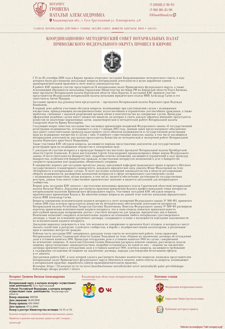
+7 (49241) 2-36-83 (161, 5)
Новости (117, 28)
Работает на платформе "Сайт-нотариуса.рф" (202, 327)
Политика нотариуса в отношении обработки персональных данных (41, 314)
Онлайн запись (101, 28)
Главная (39, 28)
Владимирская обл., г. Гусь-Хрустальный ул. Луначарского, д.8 (95, 20)
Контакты (130, 28)
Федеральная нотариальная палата (179, 287)
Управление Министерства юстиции (180, 299)
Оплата (152, 28)
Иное (141, 28)
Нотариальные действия (61, 28)
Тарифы (85, 28)
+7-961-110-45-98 (160, 10)
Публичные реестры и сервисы (177, 309)
